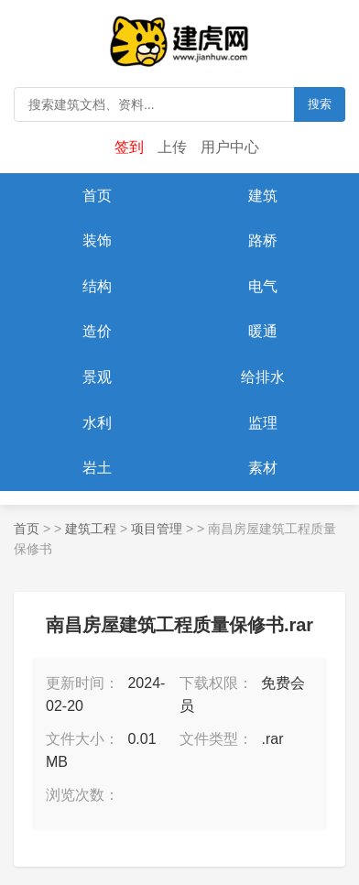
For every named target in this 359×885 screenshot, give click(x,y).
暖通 (262, 331)
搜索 (320, 104)
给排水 (263, 377)
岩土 (97, 467)
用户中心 (230, 147)
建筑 (262, 195)
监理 (262, 423)
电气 (262, 286)
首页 (97, 195)
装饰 (97, 240)
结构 (97, 286)
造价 (97, 331)
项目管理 (156, 528)
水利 (97, 423)
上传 (172, 147)
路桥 (262, 240)
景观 (97, 377)
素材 (262, 467)
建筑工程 (90, 528)
